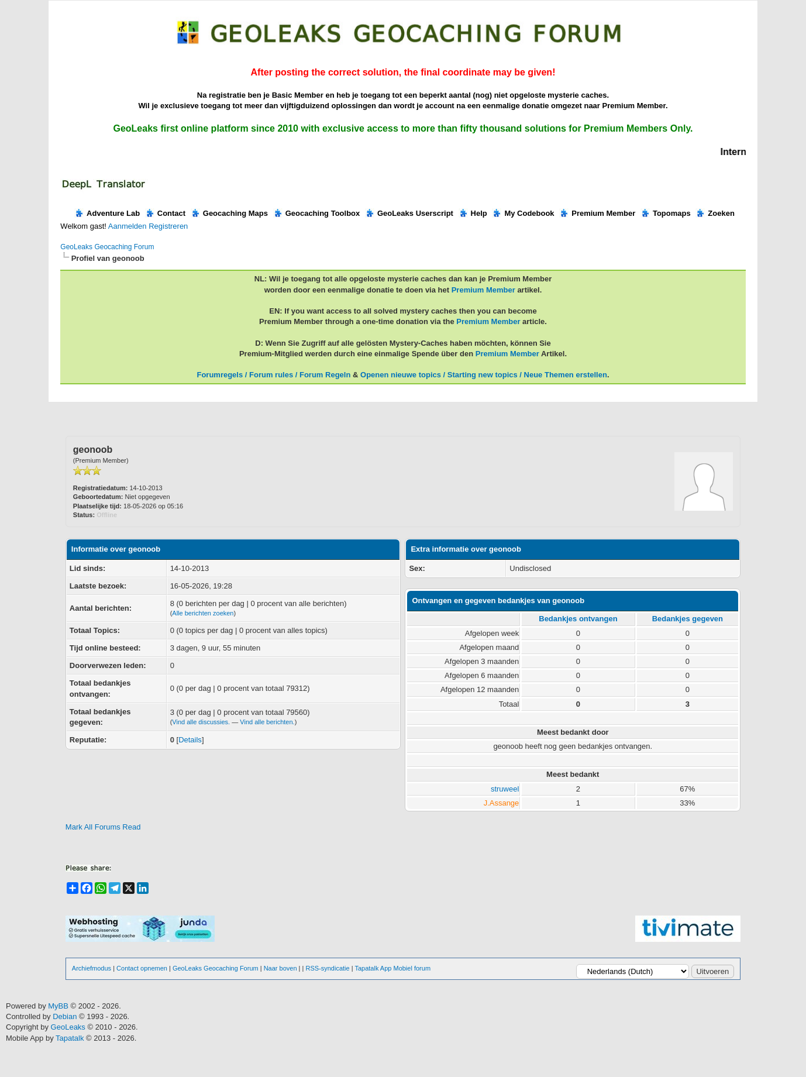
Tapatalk (71, 1038)
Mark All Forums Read (103, 827)
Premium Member (597, 213)
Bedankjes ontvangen (578, 618)
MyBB (58, 1006)
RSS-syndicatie (327, 968)
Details (190, 739)
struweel (505, 788)
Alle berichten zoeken (202, 613)
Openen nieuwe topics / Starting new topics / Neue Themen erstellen (483, 374)
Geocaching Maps (229, 213)
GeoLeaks (69, 1027)
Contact (165, 213)
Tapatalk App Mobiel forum (392, 968)
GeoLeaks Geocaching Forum (107, 247)
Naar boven (280, 968)
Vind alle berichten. (267, 721)
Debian (66, 1016)
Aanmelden (127, 226)
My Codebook (523, 213)
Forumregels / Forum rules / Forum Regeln (273, 374)
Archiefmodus (91, 968)
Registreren (168, 226)
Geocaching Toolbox (316, 213)
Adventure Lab (107, 213)
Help (473, 213)
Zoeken (715, 213)
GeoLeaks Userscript (409, 213)
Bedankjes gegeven (687, 618)
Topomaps (665, 213)
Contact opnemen (141, 968)
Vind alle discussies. (201, 721)
